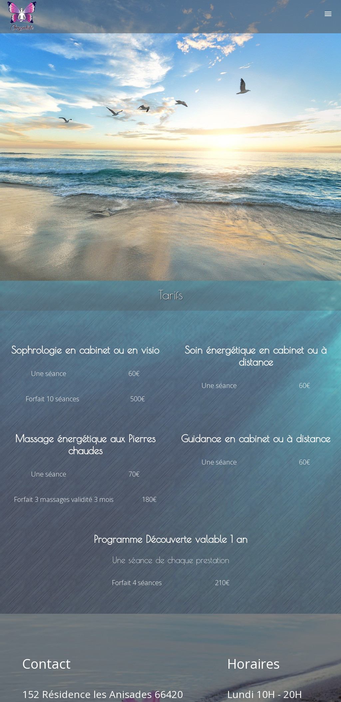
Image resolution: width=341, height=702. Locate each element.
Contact (46, 663)
